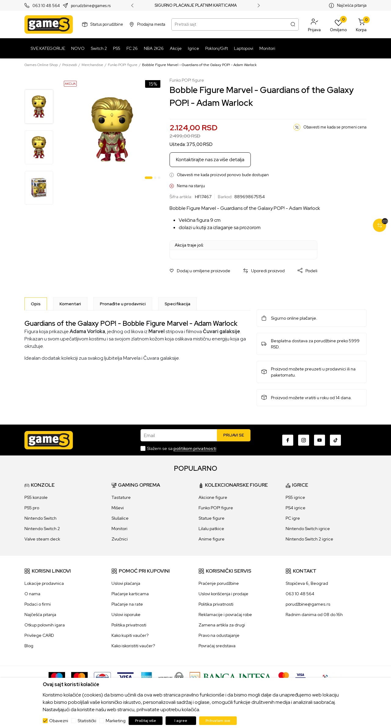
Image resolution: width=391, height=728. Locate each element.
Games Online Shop (41, 64)
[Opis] (35, 303)
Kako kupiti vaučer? (129, 635)
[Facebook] (287, 440)
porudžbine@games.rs (308, 604)
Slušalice (120, 518)
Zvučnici (119, 539)
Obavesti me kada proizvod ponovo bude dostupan (223, 174)
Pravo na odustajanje (219, 635)
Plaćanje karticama (130, 593)
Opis (36, 303)
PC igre (293, 518)
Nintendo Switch (40, 518)
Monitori (119, 528)
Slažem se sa (181, 448)
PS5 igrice (295, 497)
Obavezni (58, 721)
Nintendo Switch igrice (308, 528)
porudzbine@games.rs (91, 5)
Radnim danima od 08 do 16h (314, 614)
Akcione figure (213, 497)
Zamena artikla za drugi (222, 625)
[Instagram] (303, 440)
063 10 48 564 (46, 5)
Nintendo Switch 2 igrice (309, 539)
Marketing (116, 721)
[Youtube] (319, 440)
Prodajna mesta (151, 24)
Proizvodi (69, 64)
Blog (28, 645)
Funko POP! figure (122, 64)
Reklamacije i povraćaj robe (225, 614)
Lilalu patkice (211, 528)
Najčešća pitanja (352, 5)
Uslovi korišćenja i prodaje (223, 593)
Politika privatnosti (128, 625)
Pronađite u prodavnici (123, 303)
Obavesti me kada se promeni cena (335, 127)
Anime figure (212, 539)
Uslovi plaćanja (125, 583)
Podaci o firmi (37, 604)
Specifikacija (177, 303)
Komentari (70, 303)
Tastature (121, 497)
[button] (314, 24)
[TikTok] (335, 440)
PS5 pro (31, 508)
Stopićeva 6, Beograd (307, 583)
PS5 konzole (36, 497)
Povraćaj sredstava (217, 645)
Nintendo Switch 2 (42, 528)
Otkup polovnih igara (44, 625)
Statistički (87, 721)
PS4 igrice (295, 508)
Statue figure (212, 518)
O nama (32, 593)
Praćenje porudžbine (219, 583)
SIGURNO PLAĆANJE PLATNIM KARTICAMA (196, 5)
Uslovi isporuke (126, 614)
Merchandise (92, 64)
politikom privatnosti (195, 448)
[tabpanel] (112, 129)
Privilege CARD (39, 635)
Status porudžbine (106, 24)
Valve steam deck (42, 539)
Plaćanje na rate (127, 604)
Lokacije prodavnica (44, 583)
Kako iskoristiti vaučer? (133, 645)
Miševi (117, 508)
